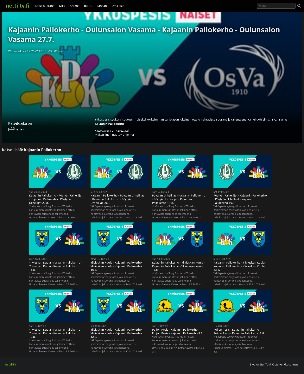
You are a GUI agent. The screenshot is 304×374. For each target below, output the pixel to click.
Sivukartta (257, 364)
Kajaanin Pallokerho (109, 124)
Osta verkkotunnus (285, 364)
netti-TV (10, 364)
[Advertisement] (152, 84)
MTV (62, 6)
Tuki (268, 364)
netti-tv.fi (17, 5)
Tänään (102, 6)
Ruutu (88, 6)
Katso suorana (44, 6)
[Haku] (299, 6)
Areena (74, 6)
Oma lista (117, 6)
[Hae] (276, 6)
